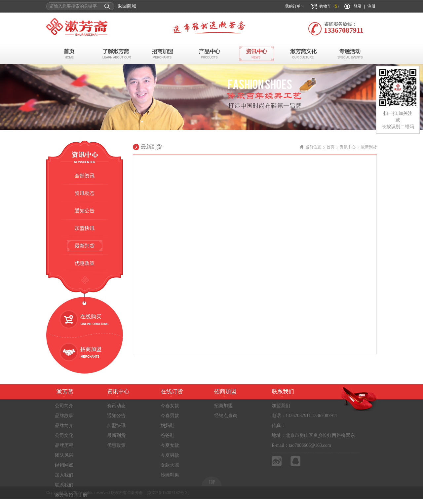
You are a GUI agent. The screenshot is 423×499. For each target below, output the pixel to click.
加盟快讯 (85, 228)
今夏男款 (170, 455)
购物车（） (330, 6)
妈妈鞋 (167, 425)
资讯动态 (85, 193)
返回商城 (127, 6)
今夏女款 (170, 445)
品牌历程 (64, 445)
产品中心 (209, 53)
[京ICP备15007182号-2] (168, 492)
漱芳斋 (65, 391)
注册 (371, 6)
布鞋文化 (303, 53)
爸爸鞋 (167, 435)
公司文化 (64, 435)
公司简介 (64, 405)
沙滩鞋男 (170, 475)
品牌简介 (64, 425)
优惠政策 (85, 263)
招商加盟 (162, 53)
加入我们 (64, 475)
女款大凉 (170, 465)
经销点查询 (225, 415)
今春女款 (170, 405)
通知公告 (85, 210)
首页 (69, 53)
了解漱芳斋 (116, 53)
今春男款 (170, 415)
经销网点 (64, 465)
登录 (358, 6)
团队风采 (64, 455)
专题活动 (350, 53)
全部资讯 (85, 175)
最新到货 (85, 245)
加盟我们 (281, 405)
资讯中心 (256, 53)
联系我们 (64, 484)
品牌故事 (64, 415)
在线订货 (172, 391)
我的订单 (293, 6)
